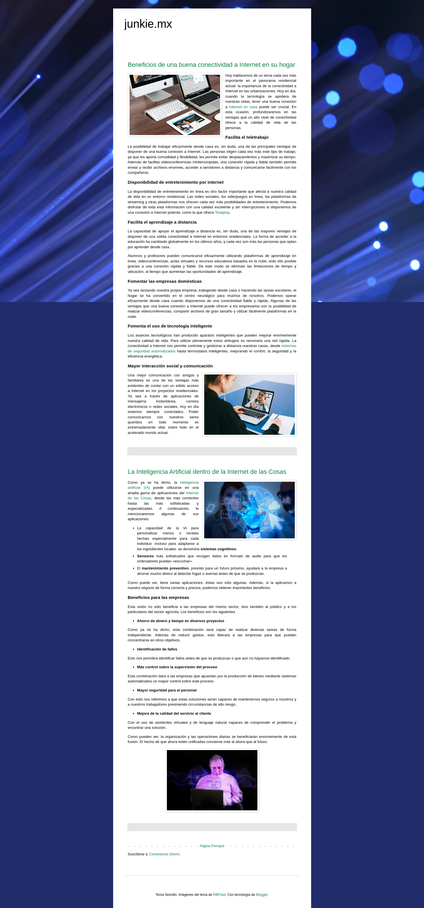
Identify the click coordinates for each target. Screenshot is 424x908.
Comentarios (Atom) (164, 854)
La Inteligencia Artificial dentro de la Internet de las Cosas (207, 471)
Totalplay (222, 212)
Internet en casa (243, 107)
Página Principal (212, 846)
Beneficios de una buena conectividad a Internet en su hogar (211, 64)
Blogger (262, 895)
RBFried (219, 895)
